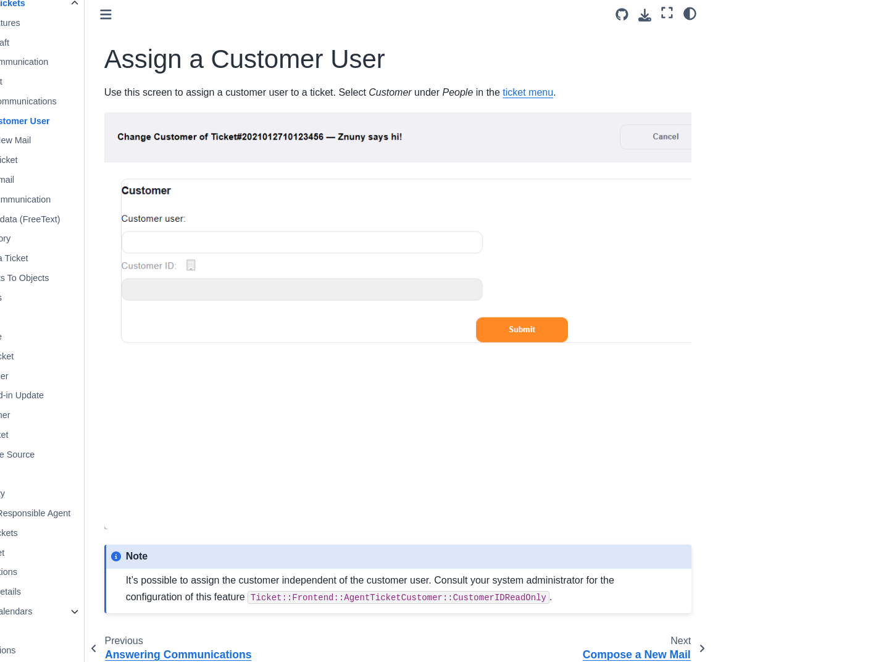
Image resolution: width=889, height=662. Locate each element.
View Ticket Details (83, 592)
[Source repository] (622, 14)
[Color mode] (689, 12)
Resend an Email (80, 180)
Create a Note (73, 336)
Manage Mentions (81, 572)
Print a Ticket (71, 474)
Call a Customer (77, 415)
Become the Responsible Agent (108, 513)
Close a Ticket (73, 81)
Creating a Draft (77, 43)
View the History (78, 238)
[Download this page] (644, 15)
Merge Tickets (73, 298)
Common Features (82, 23)
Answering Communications (101, 101)
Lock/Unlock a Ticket (86, 258)
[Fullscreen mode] (667, 12)
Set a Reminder (76, 376)
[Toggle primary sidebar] (205, 14)
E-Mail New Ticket (81, 160)
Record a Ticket (76, 435)
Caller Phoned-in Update (94, 395)
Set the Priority (75, 493)
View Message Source (90, 454)
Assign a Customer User (97, 121)
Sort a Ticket (70, 317)
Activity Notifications (75, 650)
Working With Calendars (83, 611)
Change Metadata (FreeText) (102, 219)
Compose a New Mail (88, 140)
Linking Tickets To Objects (97, 278)
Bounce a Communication (97, 62)
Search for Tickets (81, 533)
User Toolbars (63, 631)
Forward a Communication (98, 199)
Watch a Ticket (75, 553)
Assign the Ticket (79, 356)
